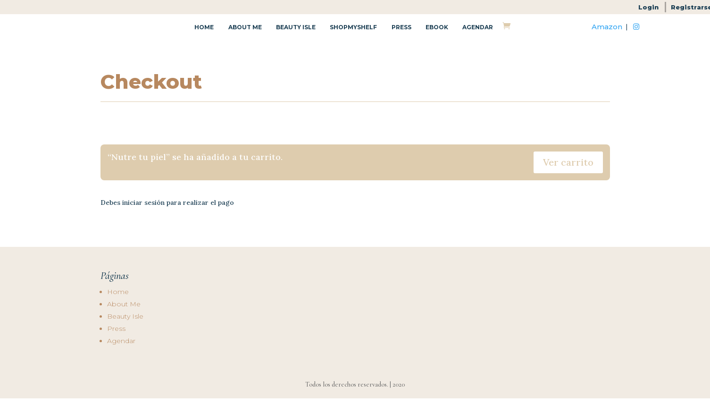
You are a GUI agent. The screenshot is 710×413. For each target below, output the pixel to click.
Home (204, 35)
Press (401, 35)
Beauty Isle (296, 35)
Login (648, 7)
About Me (245, 35)
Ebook (437, 35)
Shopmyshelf (353, 35)
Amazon (607, 34)
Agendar (477, 35)
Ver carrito (568, 177)
